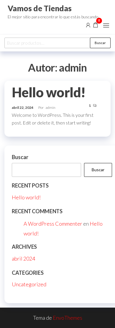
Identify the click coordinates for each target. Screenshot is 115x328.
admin (50, 107)
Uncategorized (29, 284)
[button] (106, 25)
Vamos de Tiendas (40, 8)
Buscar (100, 43)
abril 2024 (23, 258)
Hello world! (49, 92)
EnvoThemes (67, 317)
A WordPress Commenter (53, 223)
